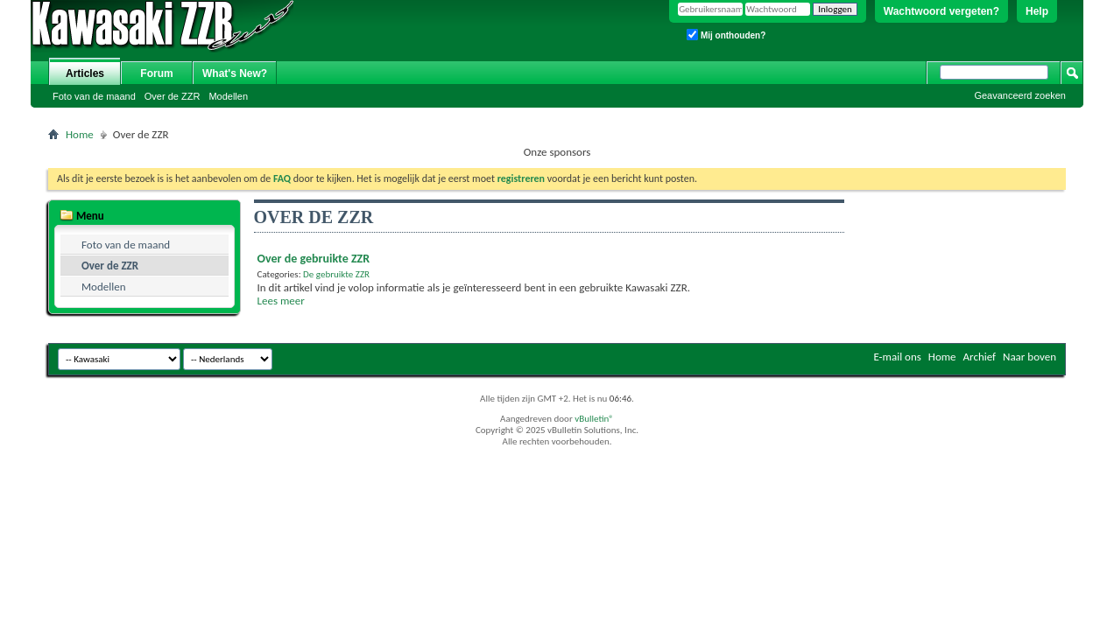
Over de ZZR (173, 96)
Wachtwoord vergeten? (941, 11)
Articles (85, 73)
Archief (980, 356)
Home (80, 134)
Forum (156, 73)
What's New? (234, 73)
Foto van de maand (94, 96)
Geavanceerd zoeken (1020, 95)
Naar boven (1029, 356)
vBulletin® (594, 418)
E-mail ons (896, 356)
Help (1037, 11)
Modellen (228, 96)
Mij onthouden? (726, 34)
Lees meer (281, 300)
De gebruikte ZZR (336, 274)
